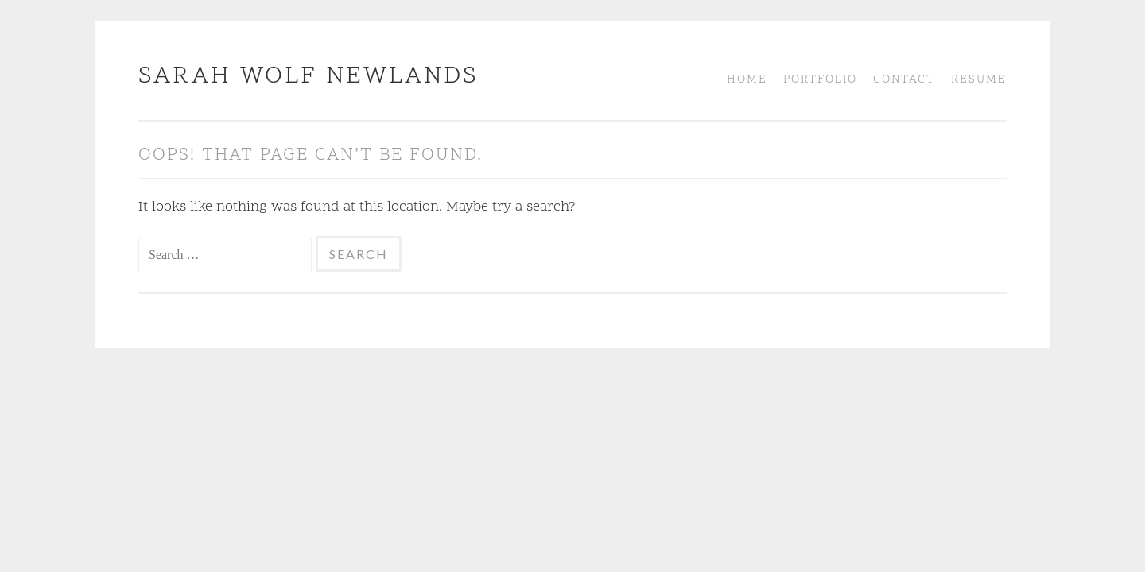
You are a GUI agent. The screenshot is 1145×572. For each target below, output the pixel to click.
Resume (979, 80)
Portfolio (820, 80)
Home (747, 80)
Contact (904, 80)
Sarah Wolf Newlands (308, 77)
